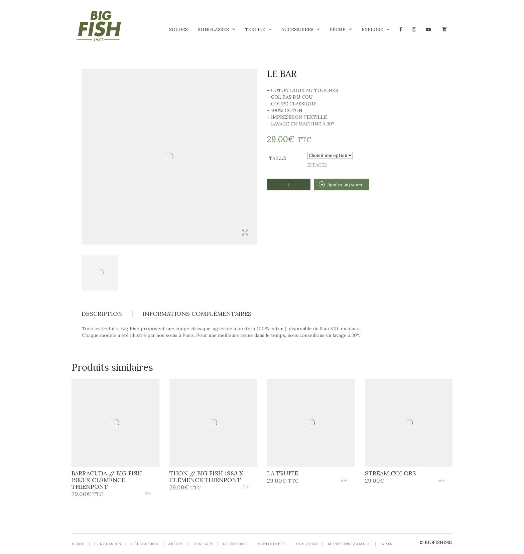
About (175, 543)
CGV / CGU (307, 543)
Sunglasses (213, 29)
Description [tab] (102, 313)
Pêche (338, 29)
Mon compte (271, 543)
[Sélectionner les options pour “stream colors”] (441, 480)
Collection (144, 543)
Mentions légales (349, 543)
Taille (277, 158)
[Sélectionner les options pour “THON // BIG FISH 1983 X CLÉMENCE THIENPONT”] (246, 487)
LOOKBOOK (235, 543)
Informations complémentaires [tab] (197, 313)
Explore (372, 29)
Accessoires (297, 29)
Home (78, 543)
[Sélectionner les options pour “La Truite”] (344, 480)
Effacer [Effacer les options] (317, 165)
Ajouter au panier (345, 184)
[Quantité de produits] (288, 184)
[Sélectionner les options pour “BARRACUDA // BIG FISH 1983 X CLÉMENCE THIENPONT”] (148, 494)
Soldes (178, 29)
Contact (202, 543)
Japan (386, 543)
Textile (255, 29)
